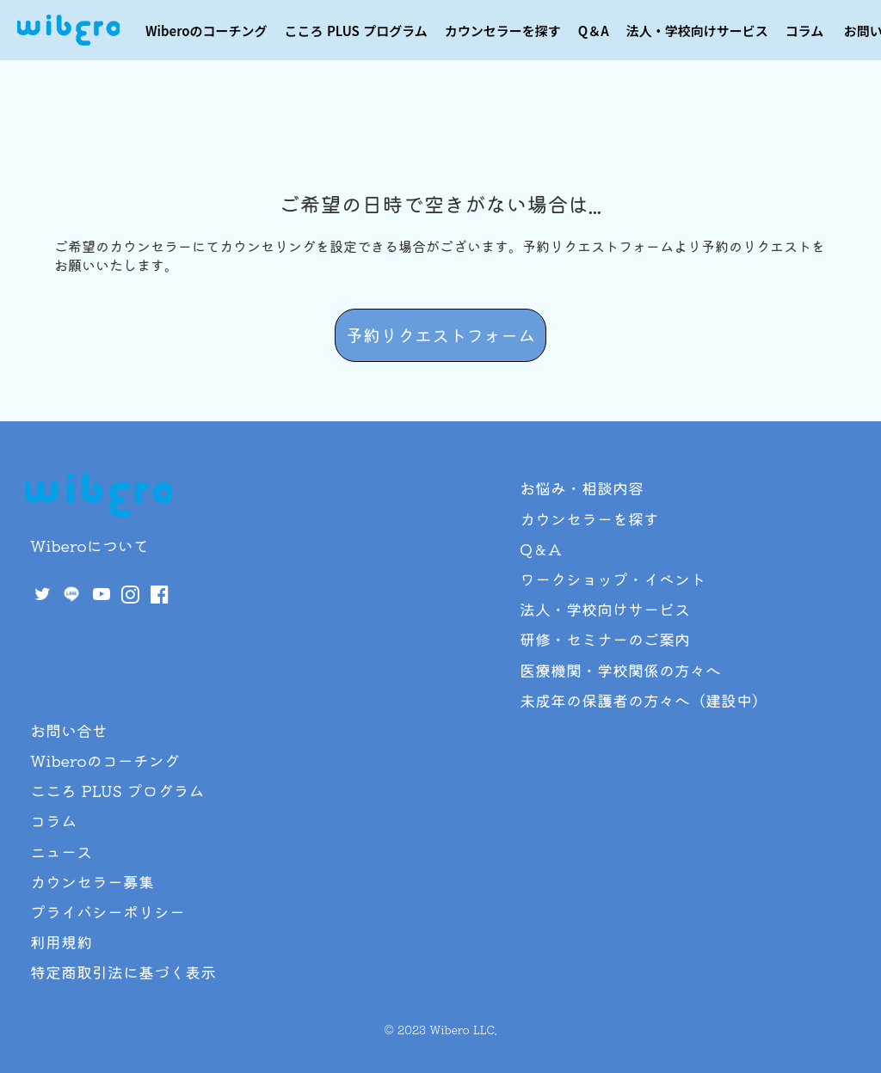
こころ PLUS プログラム (356, 30)
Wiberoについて (89, 545)
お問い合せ (69, 730)
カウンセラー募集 (92, 881)
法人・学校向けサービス (697, 30)
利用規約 (61, 941)
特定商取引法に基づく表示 (123, 971)
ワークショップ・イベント (612, 578)
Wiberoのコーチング (206, 30)
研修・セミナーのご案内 (605, 639)
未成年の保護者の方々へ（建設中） (643, 700)
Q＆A (593, 30)
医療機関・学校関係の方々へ (620, 670)
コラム (805, 30)
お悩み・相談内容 (582, 487)
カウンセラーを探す (503, 30)
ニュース (61, 851)
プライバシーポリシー (107, 911)
